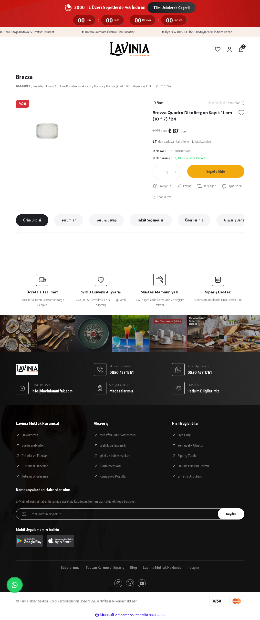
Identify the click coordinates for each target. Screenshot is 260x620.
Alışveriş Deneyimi (237, 221)
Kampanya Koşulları (113, 477)
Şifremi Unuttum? (190, 477)
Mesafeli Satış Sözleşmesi (118, 435)
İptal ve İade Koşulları (115, 456)
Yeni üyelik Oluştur (191, 446)
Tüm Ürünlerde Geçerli (171, 7)
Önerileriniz (194, 221)
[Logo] (130, 49)
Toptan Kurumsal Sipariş (104, 568)
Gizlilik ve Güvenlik (113, 446)
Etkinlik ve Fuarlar (34, 456)
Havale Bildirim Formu (193, 466)
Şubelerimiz (69, 568)
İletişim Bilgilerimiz (35, 477)
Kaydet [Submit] (230, 514)
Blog (133, 568)
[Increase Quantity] (177, 172)
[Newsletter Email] (130, 514)
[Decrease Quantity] (157, 172)
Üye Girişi (184, 435)
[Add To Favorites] (241, 113)
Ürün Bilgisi (32, 221)
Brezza (24, 76)
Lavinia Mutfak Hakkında (163, 568)
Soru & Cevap (106, 221)
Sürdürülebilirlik (32, 446)
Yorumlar (69, 221)
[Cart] (241, 49)
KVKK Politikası (110, 466)
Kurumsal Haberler (35, 466)
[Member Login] (229, 49)
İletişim (194, 568)
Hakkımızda (30, 435)
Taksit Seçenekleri (151, 221)
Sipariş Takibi (187, 456)
